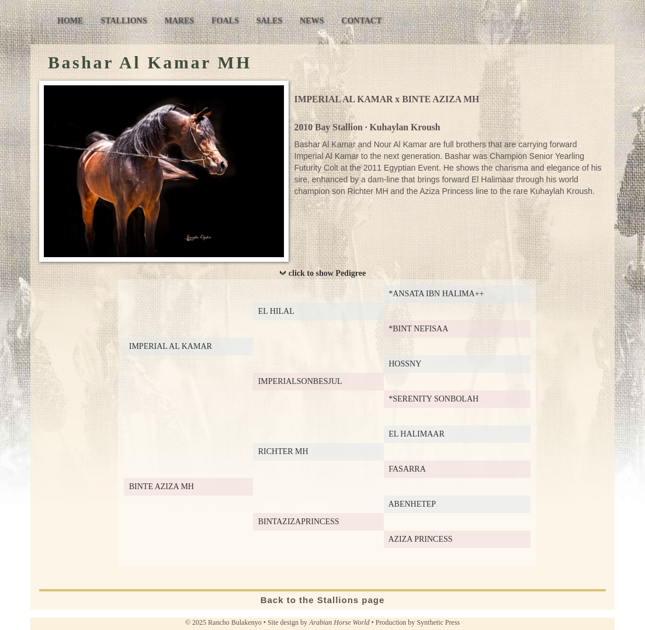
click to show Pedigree (327, 273)
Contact (361, 20)
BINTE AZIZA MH (440, 99)
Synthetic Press (438, 622)
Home (70, 20)
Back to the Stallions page (323, 600)
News (312, 20)
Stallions (123, 20)
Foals (225, 20)
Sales (269, 20)
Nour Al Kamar (400, 144)
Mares (179, 20)
